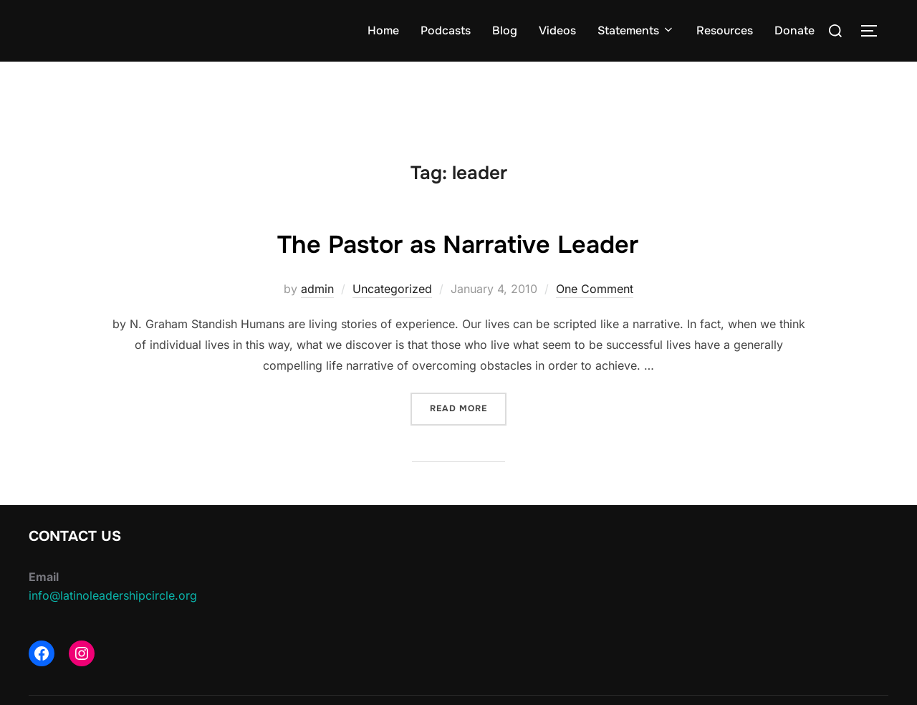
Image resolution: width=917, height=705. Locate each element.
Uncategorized (392, 289)
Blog (504, 30)
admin (317, 289)
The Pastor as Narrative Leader (458, 243)
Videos (557, 30)
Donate (794, 30)
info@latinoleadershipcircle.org (113, 595)
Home (383, 30)
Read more (468, 407)
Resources (724, 30)
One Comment (594, 289)
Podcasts (446, 30)
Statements (636, 30)
